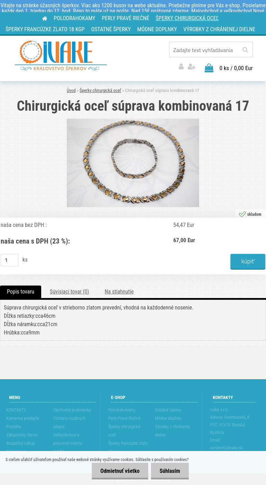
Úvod (71, 90)
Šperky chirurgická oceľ (100, 90)
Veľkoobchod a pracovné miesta (67, 439)
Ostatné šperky (168, 409)
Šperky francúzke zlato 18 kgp (128, 447)
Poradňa (14, 426)
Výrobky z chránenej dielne (172, 430)
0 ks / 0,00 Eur (236, 68)
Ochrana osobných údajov (69, 422)
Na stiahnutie (119, 291)
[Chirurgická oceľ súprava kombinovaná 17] (133, 121)
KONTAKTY (16, 409)
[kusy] (10, 260)
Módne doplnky (168, 418)
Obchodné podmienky (72, 409)
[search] (245, 50)
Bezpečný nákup (21, 443)
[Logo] (60, 55)
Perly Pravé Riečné (124, 418)
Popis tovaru (20, 291)
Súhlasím (169, 471)
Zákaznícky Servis (22, 434)
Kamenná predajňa (23, 418)
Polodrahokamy (121, 409)
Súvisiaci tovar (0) (69, 291)
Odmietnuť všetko (119, 471)
